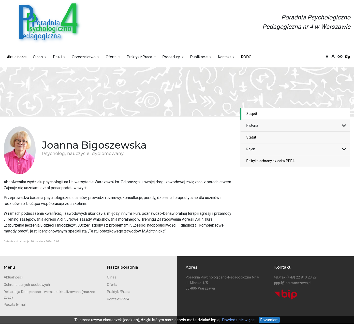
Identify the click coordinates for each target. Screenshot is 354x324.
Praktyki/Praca (139, 57)
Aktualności (17, 57)
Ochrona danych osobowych (27, 284)
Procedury (171, 57)
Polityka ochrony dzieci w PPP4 (270, 161)
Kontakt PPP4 (118, 299)
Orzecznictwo (84, 57)
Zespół (251, 114)
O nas (38, 57)
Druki (57, 57)
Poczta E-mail (15, 304)
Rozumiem (269, 320)
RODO (246, 57)
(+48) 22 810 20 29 (301, 277)
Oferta (111, 57)
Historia (252, 125)
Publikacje (199, 57)
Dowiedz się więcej (238, 320)
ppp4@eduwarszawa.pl (292, 283)
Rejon (250, 149)
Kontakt (224, 57)
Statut (251, 137)
